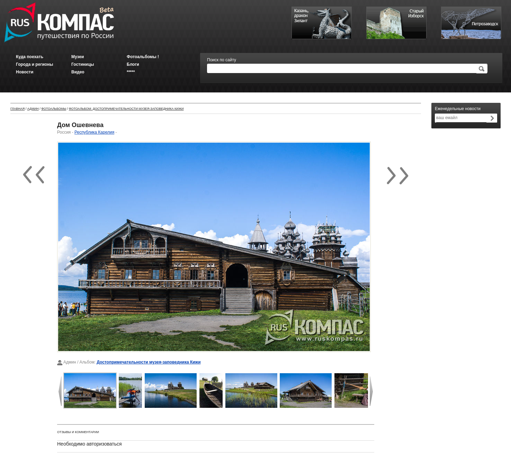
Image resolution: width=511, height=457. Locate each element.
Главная (17, 108)
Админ (33, 108)
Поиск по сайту (221, 59)
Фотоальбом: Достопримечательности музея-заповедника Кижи (126, 108)
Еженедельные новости (458, 108)
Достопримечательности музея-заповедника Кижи (148, 362)
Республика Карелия (94, 132)
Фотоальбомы (53, 108)
